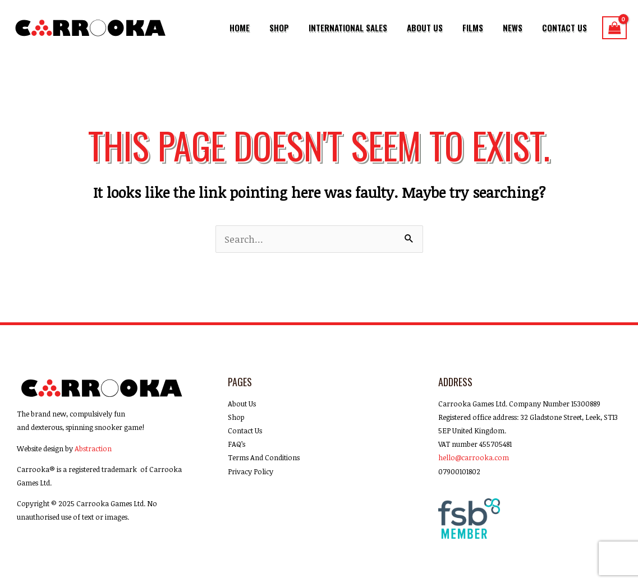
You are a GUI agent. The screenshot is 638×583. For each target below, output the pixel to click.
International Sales (365, 27)
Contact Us (566, 27)
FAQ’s (236, 444)
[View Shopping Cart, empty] (614, 27)
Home (265, 27)
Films (482, 27)
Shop (300, 27)
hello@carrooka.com (473, 457)
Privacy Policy (250, 471)
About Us (439, 27)
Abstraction (93, 448)
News (519, 27)
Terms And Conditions (264, 457)
